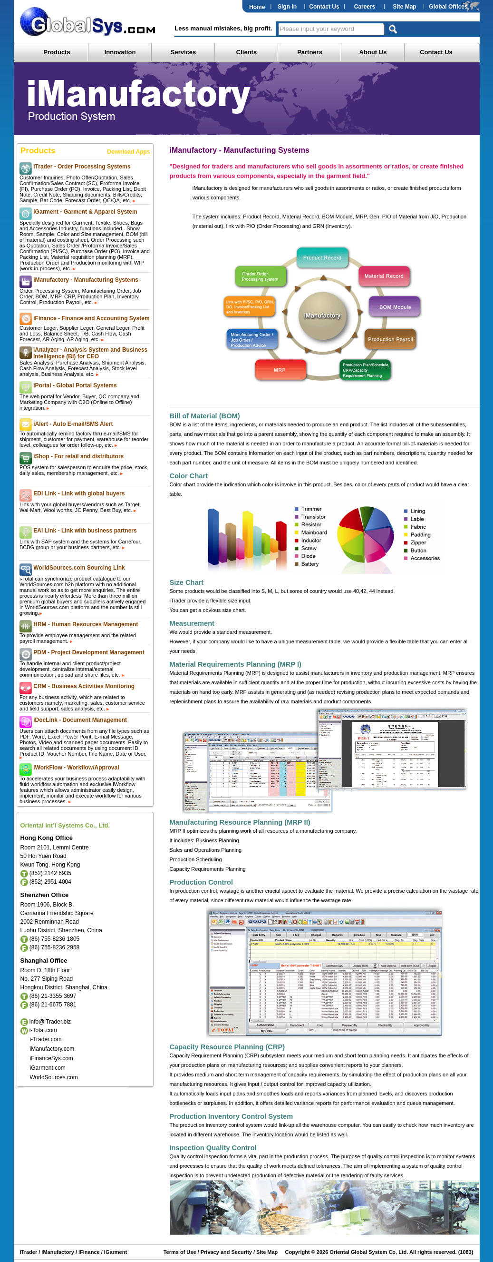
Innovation (120, 52)
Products (56, 52)
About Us (373, 52)
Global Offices (448, 6)
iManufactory (57, 1252)
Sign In (287, 6)
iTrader (29, 1252)
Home (257, 7)
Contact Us (324, 6)
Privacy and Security (226, 1252)
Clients (246, 52)
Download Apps (128, 151)
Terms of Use (180, 1252)
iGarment (115, 1252)
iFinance (88, 1252)
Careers (365, 6)
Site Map (404, 6)
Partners (309, 52)
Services (183, 52)
